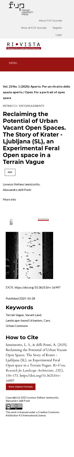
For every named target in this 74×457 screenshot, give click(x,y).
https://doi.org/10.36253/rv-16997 (37, 287)
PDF (10, 172)
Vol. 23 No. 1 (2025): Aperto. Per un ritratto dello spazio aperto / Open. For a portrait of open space (36, 92)
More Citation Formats (21, 387)
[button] (9, 199)
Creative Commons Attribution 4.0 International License (32, 414)
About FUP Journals (50, 20)
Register (57, 27)
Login (59, 34)
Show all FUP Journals (33, 27)
